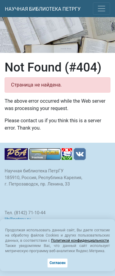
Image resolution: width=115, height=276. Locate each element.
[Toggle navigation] (101, 8)
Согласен (57, 263)
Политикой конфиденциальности (80, 240)
